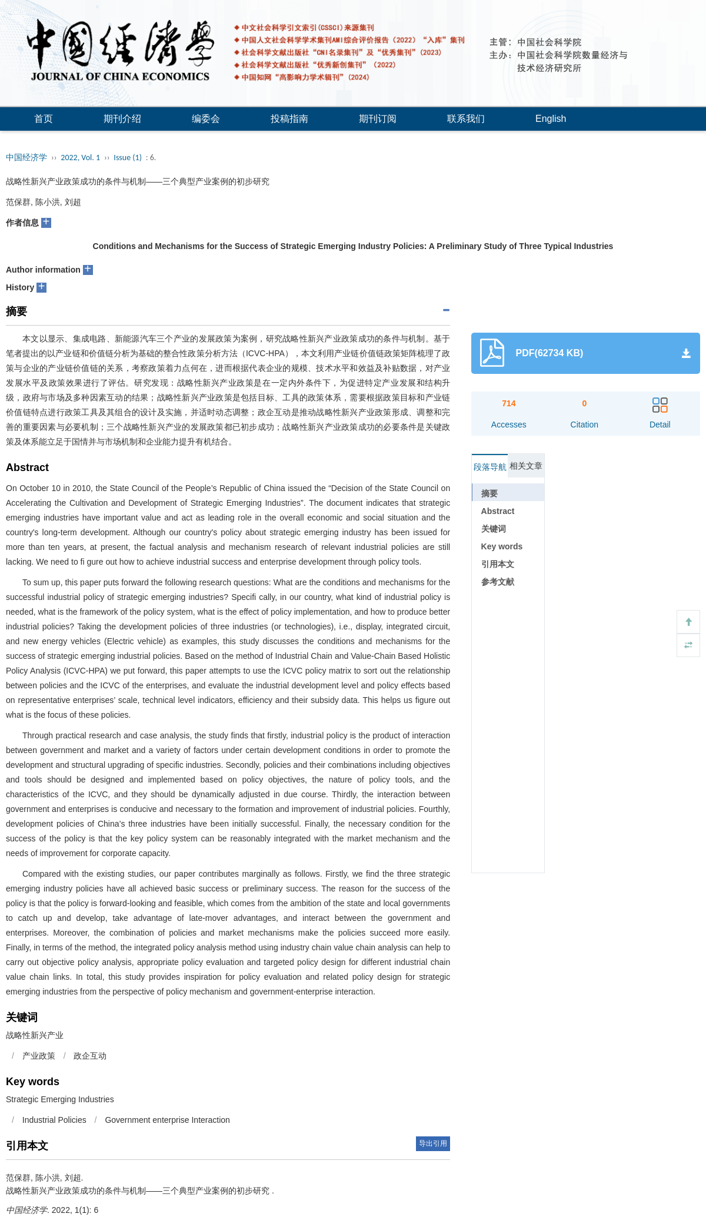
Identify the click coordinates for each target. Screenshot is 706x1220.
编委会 (206, 119)
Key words (502, 546)
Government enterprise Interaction (167, 1120)
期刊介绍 (122, 119)
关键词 (493, 528)
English (550, 119)
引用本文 (497, 564)
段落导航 (490, 467)
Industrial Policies (54, 1120)
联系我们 (466, 119)
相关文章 (525, 465)
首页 (43, 119)
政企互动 (90, 1055)
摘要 (489, 493)
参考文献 (497, 581)
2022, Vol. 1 (80, 157)
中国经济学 (26, 157)
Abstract (498, 511)
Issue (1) (128, 157)
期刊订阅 (378, 119)
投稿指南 (289, 119)
